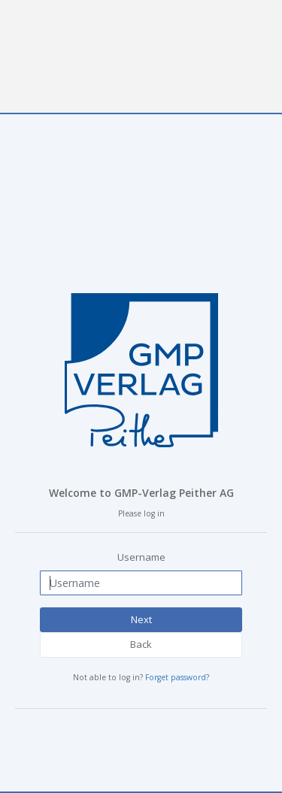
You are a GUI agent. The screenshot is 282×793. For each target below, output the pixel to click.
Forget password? (177, 677)
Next (141, 619)
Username (141, 557)
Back (141, 644)
